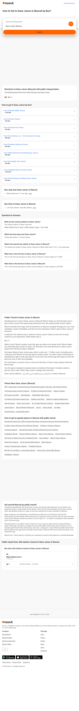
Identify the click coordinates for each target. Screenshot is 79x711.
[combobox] (39, 22)
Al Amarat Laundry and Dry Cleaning (16, 391)
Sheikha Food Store (37, 399)
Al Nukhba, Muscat (35, 446)
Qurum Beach (43, 438)
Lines (42, 634)
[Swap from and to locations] (70, 24)
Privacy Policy (16, 662)
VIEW (30, 193)
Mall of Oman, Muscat (57, 438)
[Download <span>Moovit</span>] (69, 3)
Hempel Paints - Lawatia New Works (16, 411)
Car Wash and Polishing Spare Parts (16, 399)
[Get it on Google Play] (8, 657)
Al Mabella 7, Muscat (11, 454)
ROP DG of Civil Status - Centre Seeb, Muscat (19, 450)
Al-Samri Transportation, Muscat (15, 446)
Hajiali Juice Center (23, 403)
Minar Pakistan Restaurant (25, 407)
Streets (43, 641)
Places (43, 638)
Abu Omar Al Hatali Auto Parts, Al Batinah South (20, 438)
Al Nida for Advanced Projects (41, 391)
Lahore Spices (9, 407)
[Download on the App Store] (22, 657)
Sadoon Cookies (59, 391)
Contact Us (26, 662)
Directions (44, 651)
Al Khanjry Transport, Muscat (50, 426)
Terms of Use (6, 662)
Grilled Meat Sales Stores (40, 395)
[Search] (39, 32)
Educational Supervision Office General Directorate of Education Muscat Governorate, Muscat (36, 421)
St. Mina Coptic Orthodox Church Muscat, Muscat (21, 426)
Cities (42, 647)
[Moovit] (8, 3)
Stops (42, 644)
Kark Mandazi (25, 395)
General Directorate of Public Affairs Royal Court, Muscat (38, 430)
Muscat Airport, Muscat (63, 434)
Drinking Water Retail (62, 403)
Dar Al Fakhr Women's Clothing (42, 403)
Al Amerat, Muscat (10, 430)
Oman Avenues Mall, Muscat (30, 442)
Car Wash (57, 407)
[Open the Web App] (35, 657)
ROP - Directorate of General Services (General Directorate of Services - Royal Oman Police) (35, 387)
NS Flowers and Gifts (11, 395)
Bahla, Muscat (46, 442)
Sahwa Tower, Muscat (45, 434)
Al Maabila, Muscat (11, 434)
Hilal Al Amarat (9, 403)
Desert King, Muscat (11, 442)
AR (5, 649)
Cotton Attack (47, 407)
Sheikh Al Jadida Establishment (57, 399)
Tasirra (38, 407)
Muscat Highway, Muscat (28, 434)
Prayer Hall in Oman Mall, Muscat (48, 450)
